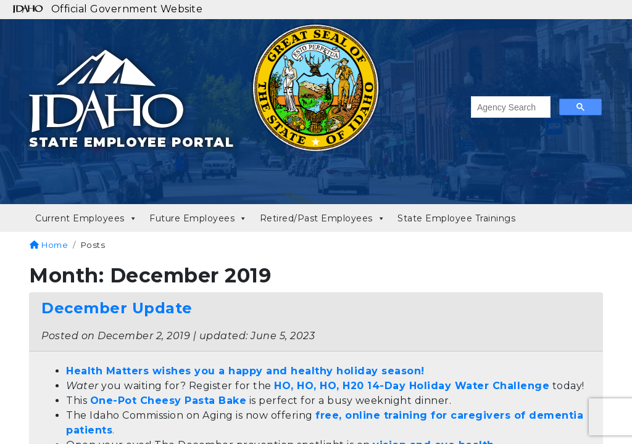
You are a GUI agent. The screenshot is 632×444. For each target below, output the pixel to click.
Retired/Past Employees (323, 218)
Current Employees (86, 218)
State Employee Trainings (456, 218)
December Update (117, 308)
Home (49, 245)
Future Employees (198, 218)
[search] (509, 107)
